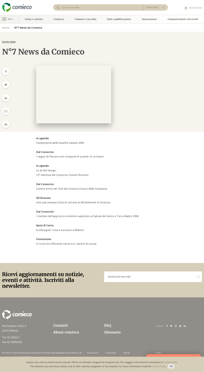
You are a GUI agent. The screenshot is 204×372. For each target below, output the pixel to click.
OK (171, 366)
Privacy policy (92, 353)
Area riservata (193, 7)
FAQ (107, 325)
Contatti (60, 325)
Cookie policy (110, 353)
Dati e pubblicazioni (119, 19)
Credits (158, 353)
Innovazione (149, 19)
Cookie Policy (170, 362)
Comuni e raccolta (85, 19)
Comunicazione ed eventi (183, 19)
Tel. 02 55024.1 (11, 337)
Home (5, 27)
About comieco (66, 332)
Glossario (112, 332)
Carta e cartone (34, 19)
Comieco (59, 19)
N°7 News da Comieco (28, 27)
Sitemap (126, 353)
